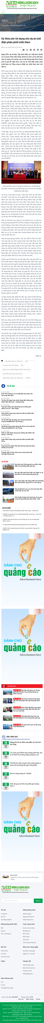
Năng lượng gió (27, 914)
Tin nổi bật (4, 461)
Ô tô (2, 982)
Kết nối (3, 947)
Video (3, 961)
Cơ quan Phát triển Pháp (10, 365)
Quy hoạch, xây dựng (29, 928)
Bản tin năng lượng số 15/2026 (20, 773)
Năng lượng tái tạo (28, 919)
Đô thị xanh (26, 934)
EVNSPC (28, 378)
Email (38, 999)
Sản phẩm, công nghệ (29, 951)
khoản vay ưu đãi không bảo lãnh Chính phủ (16, 369)
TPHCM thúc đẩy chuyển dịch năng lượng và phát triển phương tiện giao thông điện (25, 764)
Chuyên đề (27, 961)
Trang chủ (4, 25)
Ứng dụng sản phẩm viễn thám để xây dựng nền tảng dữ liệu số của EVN (18, 446)
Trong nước (13, 875)
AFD (22, 365)
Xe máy (3, 985)
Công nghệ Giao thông (7, 988)
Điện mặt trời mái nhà (29, 968)
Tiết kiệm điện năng (28, 965)
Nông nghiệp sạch (28, 974)
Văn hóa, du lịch (5, 956)
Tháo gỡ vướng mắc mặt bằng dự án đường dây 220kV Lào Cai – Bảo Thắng (16, 407)
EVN (26, 361)
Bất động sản (26, 931)
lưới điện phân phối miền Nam (12, 374)
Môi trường (26, 936)
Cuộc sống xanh (29, 924)
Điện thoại (30, 999)
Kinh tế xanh (4, 951)
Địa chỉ (20, 999)
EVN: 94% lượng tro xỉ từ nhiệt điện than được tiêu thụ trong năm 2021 (17, 394)
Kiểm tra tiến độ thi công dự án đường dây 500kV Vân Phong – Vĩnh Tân (18, 433)
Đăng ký (38, 901)
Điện (2, 928)
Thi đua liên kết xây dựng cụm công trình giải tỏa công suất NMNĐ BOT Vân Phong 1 (16, 420)
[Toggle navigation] (3, 12)
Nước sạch (26, 939)
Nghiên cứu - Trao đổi (29, 954)
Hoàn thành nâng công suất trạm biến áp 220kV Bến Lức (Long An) (17, 414)
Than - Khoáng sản (6, 934)
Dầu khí (3, 931)
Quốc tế (3, 917)
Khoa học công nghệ (30, 947)
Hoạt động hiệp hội (6, 919)
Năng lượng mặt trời (28, 917)
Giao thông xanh (7, 978)
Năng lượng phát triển (18, 25)
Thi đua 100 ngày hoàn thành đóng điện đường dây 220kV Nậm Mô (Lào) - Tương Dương (17, 401)
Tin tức (3, 910)
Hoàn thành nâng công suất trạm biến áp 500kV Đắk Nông (17, 440)
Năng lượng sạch (10, 737)
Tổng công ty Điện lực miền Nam (13, 378)
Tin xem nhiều (6, 508)
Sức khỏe (3, 954)
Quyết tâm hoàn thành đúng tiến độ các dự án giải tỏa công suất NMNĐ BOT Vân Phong (18, 427)
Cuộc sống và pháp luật (29, 942)
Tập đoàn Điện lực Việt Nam (14, 361)
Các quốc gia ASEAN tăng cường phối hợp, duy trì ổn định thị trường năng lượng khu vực (26, 754)
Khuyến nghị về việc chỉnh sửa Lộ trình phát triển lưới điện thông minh (16, 453)
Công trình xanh (27, 971)
